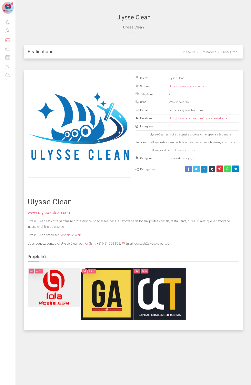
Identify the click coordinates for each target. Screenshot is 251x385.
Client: (142, 78)
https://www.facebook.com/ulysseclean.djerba (198, 118)
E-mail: (142, 110)
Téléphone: (145, 94)
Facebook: (144, 118)
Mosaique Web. (71, 235)
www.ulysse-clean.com (49, 212)
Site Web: (144, 86)
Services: (141, 138)
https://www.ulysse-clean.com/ (188, 86)
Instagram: (145, 126)
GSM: (141, 102)
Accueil (189, 52)
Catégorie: (144, 158)
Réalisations (208, 52)
